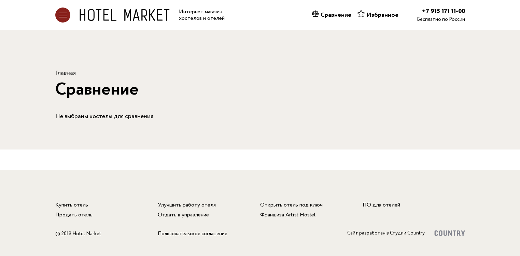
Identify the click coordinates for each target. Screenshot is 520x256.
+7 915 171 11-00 (443, 11)
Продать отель (74, 215)
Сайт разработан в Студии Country (386, 233)
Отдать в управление (183, 215)
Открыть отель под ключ (291, 205)
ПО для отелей (381, 205)
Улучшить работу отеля (187, 205)
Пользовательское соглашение (192, 233)
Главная (65, 73)
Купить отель (71, 205)
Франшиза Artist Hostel (287, 215)
